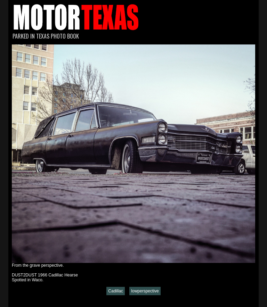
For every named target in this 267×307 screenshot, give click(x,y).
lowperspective (145, 291)
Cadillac (115, 291)
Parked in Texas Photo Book (46, 36)
